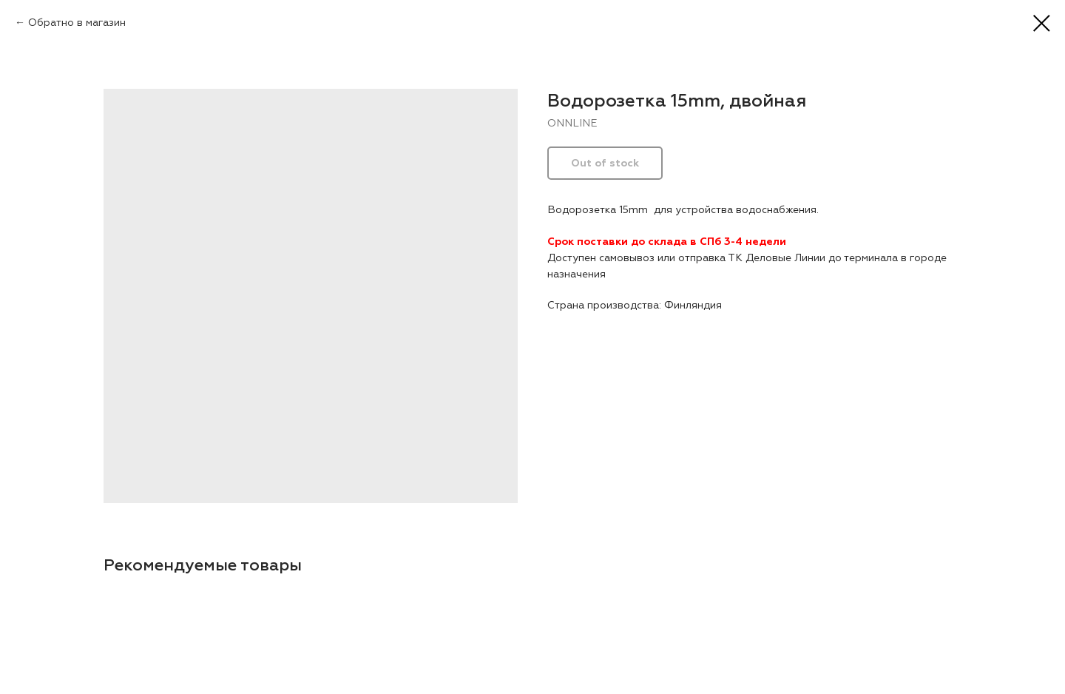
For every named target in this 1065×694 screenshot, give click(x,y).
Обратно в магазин (77, 22)
